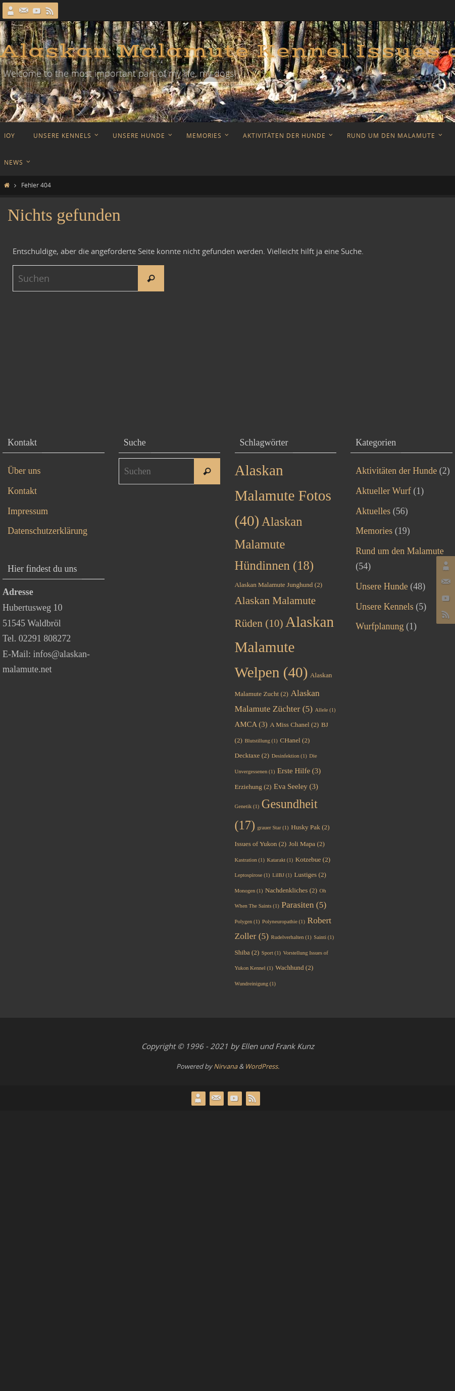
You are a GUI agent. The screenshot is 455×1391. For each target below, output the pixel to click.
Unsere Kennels (384, 607)
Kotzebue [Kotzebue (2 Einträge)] (312, 859)
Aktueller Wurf (383, 491)
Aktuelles (373, 511)
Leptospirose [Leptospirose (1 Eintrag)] (252, 875)
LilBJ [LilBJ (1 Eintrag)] (282, 875)
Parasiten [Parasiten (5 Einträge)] (303, 905)
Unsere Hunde (382, 586)
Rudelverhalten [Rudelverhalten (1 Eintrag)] (291, 937)
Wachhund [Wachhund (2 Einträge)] (294, 967)
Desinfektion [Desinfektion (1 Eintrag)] (289, 756)
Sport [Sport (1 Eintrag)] (271, 953)
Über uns (24, 471)
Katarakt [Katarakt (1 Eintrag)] (280, 860)
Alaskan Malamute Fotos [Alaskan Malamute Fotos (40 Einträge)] (283, 495)
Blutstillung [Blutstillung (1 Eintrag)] (260, 740)
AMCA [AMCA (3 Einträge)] (251, 724)
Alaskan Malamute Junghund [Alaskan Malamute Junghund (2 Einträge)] (279, 584)
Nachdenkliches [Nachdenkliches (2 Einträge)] (291, 890)
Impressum (28, 511)
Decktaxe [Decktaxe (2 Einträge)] (252, 755)
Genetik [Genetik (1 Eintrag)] (247, 806)
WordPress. (262, 1066)
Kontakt (22, 491)
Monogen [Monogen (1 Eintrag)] (249, 890)
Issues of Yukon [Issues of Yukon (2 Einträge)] (261, 844)
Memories (374, 531)
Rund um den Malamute (399, 551)
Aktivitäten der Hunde (396, 471)
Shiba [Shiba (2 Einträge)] (247, 952)
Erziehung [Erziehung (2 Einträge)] (253, 786)
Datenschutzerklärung (47, 531)
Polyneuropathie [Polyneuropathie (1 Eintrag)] (283, 921)
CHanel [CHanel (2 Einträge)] (295, 740)
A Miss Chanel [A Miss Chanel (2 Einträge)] (294, 724)
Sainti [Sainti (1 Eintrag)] (324, 937)
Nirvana (225, 1066)
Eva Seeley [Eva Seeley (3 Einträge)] (296, 786)
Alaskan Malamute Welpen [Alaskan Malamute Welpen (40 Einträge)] (284, 647)
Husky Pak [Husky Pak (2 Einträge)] (310, 827)
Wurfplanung (379, 626)
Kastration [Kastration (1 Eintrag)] (250, 860)
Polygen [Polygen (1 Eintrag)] (247, 921)
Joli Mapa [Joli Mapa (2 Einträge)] (307, 844)
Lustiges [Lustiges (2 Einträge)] (310, 874)
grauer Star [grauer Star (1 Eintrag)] (273, 827)
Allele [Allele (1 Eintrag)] (325, 710)
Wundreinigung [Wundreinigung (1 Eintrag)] (255, 983)
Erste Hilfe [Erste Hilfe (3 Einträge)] (299, 771)
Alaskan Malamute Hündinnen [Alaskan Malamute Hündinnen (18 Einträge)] (274, 543)
